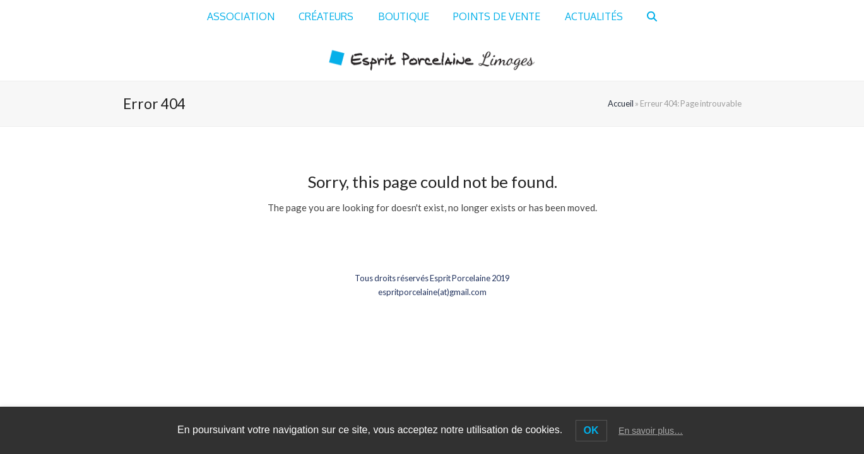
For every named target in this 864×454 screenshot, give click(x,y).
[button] (652, 17)
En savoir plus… (650, 431)
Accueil (621, 103)
